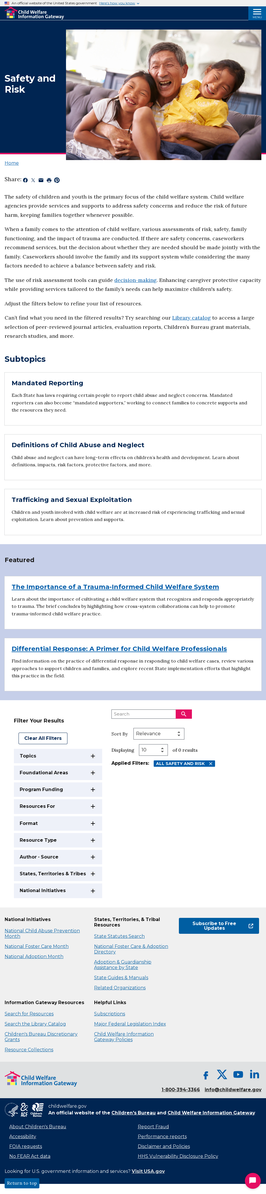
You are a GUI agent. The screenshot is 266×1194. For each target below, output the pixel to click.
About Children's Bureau (37, 1126)
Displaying (122, 750)
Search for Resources (29, 1014)
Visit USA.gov (148, 1171)
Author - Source (39, 857)
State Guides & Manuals (121, 977)
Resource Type (38, 840)
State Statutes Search (119, 936)
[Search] (184, 714)
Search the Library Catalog (35, 1024)
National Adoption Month (34, 956)
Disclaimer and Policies (164, 1146)
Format (29, 823)
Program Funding (41, 789)
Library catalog (191, 317)
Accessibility (22, 1136)
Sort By (119, 734)
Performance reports (162, 1136)
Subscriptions (109, 1014)
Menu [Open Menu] (257, 17)
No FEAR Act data (29, 1156)
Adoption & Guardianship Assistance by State (122, 964)
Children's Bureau (133, 1113)
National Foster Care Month (37, 946)
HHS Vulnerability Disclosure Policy (178, 1156)
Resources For (37, 806)
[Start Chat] (253, 1181)
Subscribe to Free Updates (222, 926)
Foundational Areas (44, 772)
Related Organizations (120, 988)
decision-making (135, 280)
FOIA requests (25, 1146)
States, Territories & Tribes (53, 873)
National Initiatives (43, 890)
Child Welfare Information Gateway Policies (124, 1036)
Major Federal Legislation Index (130, 1024)
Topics (28, 756)
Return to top (22, 1183)
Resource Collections (29, 1049)
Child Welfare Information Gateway (211, 1113)
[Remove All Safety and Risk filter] (211, 763)
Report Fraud (153, 1126)
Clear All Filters (43, 738)
